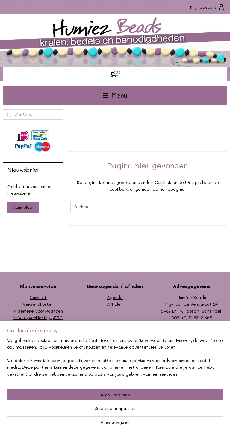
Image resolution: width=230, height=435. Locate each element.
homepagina (172, 189)
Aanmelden (23, 207)
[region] (75, 398)
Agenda (115, 297)
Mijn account (207, 7)
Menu (115, 95)
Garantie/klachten (38, 331)
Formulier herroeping (38, 324)
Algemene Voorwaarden (38, 311)
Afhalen (115, 304)
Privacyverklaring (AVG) (38, 317)
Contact (38, 297)
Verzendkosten (38, 304)
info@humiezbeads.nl (198, 324)
